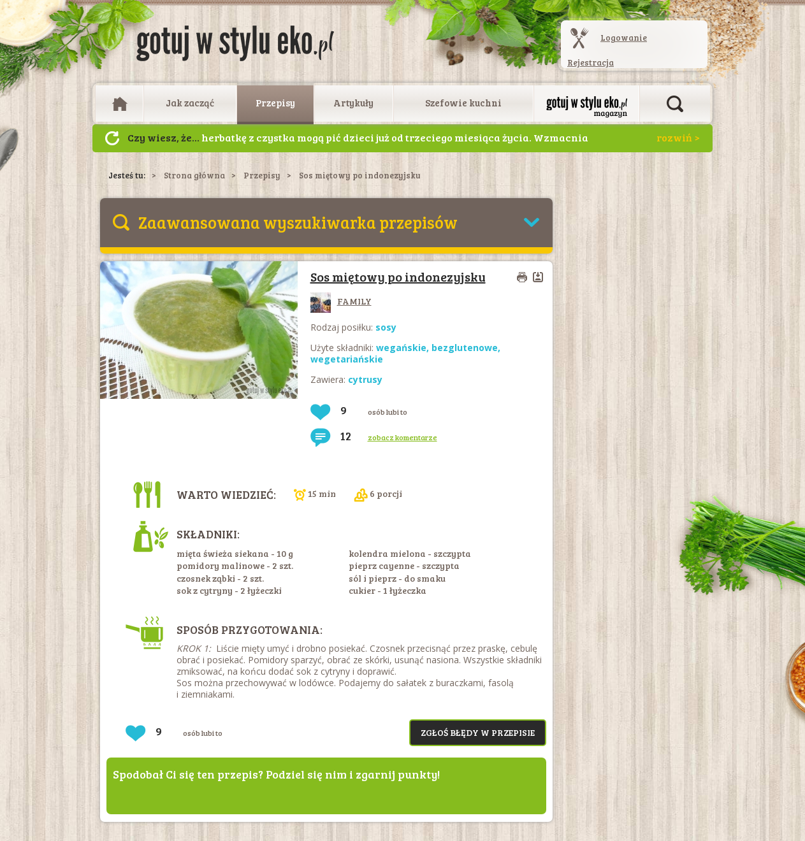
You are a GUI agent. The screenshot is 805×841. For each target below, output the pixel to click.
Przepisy (275, 102)
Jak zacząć (190, 102)
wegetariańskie (346, 359)
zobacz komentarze (402, 437)
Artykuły (353, 102)
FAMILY (341, 301)
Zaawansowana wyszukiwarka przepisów (298, 222)
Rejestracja (590, 62)
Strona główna (194, 175)
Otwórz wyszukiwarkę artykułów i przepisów (675, 104)
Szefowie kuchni (463, 102)
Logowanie (623, 37)
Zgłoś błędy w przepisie (478, 732)
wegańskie (401, 347)
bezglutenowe (465, 347)
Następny (112, 138)
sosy (385, 327)
